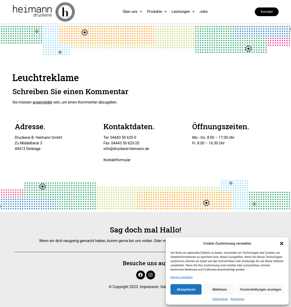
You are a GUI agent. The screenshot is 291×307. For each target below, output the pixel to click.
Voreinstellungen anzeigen (260, 289)
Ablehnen (219, 289)
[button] (281, 243)
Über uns (132, 11)
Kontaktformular (117, 160)
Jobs (203, 11)
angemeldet (42, 102)
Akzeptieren (186, 289)
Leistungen (183, 11)
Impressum (237, 299)
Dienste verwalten (181, 277)
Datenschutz (220, 299)
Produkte (157, 11)
